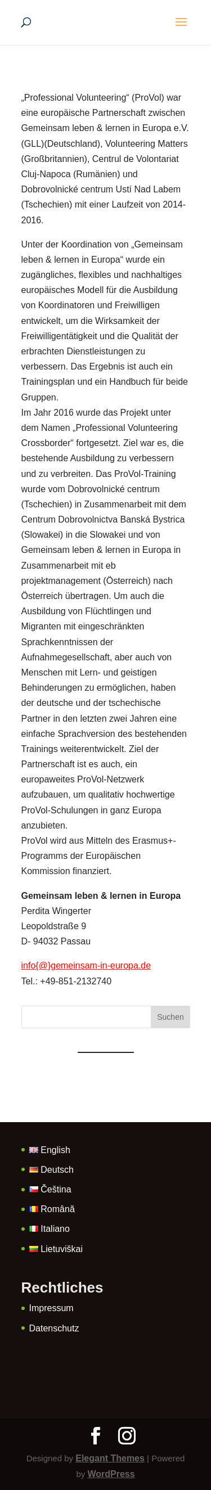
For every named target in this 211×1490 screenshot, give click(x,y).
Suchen (170, 1016)
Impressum (51, 1308)
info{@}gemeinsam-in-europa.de (86, 965)
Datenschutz (54, 1328)
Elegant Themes (110, 1458)
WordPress (110, 1474)
